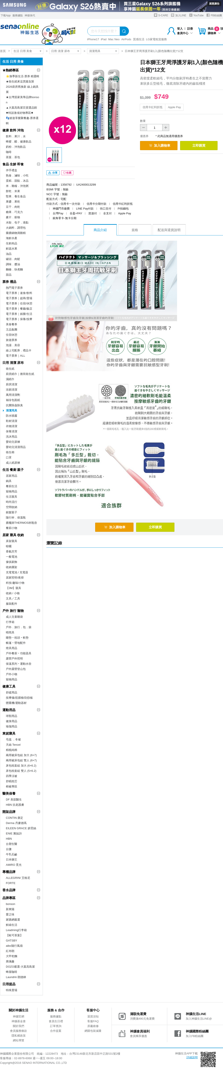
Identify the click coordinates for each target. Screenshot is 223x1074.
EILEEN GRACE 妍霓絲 (21, 828)
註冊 (190, 28)
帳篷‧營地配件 (16, 642)
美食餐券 (11, 324)
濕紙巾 (10, 379)
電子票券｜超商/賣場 (19, 298)
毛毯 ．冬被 (13, 739)
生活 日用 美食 (23, 51)
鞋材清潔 (11, 421)
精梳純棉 (11, 750)
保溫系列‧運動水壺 (18, 663)
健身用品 (11, 721)
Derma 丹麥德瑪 (16, 823)
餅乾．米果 (13, 191)
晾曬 (9, 546)
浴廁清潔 (11, 389)
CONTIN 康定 (14, 817)
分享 (52, 172)
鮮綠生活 (11, 924)
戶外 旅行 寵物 (13, 611)
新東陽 (10, 909)
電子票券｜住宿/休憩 (19, 303)
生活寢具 (11, 496)
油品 (9, 253)
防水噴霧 (11, 415)
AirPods (126, 39)
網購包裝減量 (92, 1030)
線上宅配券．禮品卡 (18, 350)
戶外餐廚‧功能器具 (18, 653)
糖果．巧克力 (14, 212)
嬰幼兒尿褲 (13, 441)
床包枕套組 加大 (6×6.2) (21, 765)
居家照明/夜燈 (15, 577)
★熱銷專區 (10, 70)
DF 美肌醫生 (14, 799)
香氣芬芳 (11, 551)
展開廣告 (214, 3)
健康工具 (8, 686)
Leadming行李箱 (16, 930)
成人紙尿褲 (13, 462)
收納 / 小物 (13, 593)
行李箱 (10, 622)
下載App (5, 15)
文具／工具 (13, 598)
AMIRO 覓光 (14, 864)
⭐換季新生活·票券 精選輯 (22, 76)
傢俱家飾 (11, 562)
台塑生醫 (11, 844)
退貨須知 (93, 1016)
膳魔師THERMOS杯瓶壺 (21, 522)
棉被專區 (11, 786)
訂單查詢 (55, 1026)
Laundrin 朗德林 (16, 977)
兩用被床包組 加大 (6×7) (21, 755)
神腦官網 (18, 1016)
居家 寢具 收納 (13, 535)
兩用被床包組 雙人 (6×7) (21, 760)
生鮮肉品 (11, 243)
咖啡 (9, 152)
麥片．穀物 (13, 217)
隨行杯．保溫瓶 (16, 517)
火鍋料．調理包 (16, 227)
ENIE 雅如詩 (14, 833)
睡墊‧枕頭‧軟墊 (17, 637)
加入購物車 (159, 145)
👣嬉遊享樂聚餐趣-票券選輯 (22, 120)
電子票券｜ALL (15, 355)
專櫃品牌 (8, 872)
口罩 (9, 457)
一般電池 (11, 556)
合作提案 (55, 1030)
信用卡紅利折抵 (152, 107)
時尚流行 (11, 501)
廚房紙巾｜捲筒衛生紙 (20, 374)
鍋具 (9, 481)
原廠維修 (93, 1026)
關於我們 (18, 1026)
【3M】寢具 (13, 588)
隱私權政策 (19, 1035)
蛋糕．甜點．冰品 (17, 180)
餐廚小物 (11, 528)
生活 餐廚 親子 (13, 470)
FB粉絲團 (214, 15)
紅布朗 (10, 951)
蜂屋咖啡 (11, 971)
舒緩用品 (11, 692)
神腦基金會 (19, 1021)
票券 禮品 (9, 282)
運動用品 (8, 710)
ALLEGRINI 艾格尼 (18, 877)
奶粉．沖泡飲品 (16, 146)
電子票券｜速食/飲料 (19, 293)
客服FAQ (93, 1021)
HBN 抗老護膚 (15, 804)
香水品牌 (8, 890)
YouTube (196, 15)
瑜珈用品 (11, 726)
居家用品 (11, 475)
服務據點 (17, 15)
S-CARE (161, 15)
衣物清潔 (11, 426)
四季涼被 (11, 776)
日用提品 (8, 984)
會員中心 (185, 33)
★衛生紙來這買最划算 (20, 81)
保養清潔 (11, 431)
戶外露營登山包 (16, 669)
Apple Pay (174, 107)
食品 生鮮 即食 (13, 164)
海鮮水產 (11, 238)
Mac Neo (114, 39)
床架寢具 (11, 541)
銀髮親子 (11, 512)
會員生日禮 (56, 1021)
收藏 (67, 172)
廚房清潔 (11, 384)
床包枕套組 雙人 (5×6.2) (21, 770)
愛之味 (10, 914)
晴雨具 (10, 632)
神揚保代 (30, 15)
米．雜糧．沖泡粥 (17, 186)
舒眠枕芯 (11, 781)
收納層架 (11, 567)
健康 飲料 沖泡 (13, 130)
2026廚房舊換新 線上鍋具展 (22, 89)
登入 (180, 28)
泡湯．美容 (13, 345)
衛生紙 (10, 368)
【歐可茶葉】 (14, 935)
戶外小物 (11, 674)
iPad (103, 39)
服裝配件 (11, 603)
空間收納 (11, 507)
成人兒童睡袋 (14, 616)
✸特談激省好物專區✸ (19, 112)
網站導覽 (18, 1040)
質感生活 (138, 39)
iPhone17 (93, 39)
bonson (10, 904)
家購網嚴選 (13, 919)
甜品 (9, 274)
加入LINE (178, 15)
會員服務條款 (18, 1030)
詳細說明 (192, 1057)
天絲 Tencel (13, 744)
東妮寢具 (8, 733)
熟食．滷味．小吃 (17, 175)
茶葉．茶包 (13, 157)
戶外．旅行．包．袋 (18, 627)
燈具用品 (11, 648)
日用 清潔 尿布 (60, 51)
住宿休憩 (11, 334)
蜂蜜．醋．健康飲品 (18, 141)
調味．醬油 (13, 264)
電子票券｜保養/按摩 (19, 319)
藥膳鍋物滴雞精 (16, 233)
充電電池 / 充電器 (17, 572)
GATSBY (11, 940)
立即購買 (198, 145)
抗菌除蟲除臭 (14, 405)
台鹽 (9, 849)
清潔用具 (94, 51)
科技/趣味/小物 (15, 582)
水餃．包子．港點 (17, 222)
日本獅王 (11, 859)
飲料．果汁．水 (16, 136)
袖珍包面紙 (13, 400)
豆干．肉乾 (13, 206)
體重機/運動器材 (16, 703)
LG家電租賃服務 (156, 39)
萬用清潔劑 (13, 394)
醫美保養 (8, 793)
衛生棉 (10, 452)
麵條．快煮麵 (14, 269)
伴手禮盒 (11, 170)
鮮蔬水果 (11, 248)
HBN (9, 838)
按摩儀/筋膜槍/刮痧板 (19, 697)
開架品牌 (8, 812)
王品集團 (11, 329)
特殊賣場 (11, 990)
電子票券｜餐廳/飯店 (19, 308)
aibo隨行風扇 (14, 945)
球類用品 (11, 716)
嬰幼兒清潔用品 (16, 447)
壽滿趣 (10, 961)
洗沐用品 (11, 436)
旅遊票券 (11, 340)
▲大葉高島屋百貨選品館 (21, 107)
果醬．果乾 (13, 201)
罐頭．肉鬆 (13, 259)
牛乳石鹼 (11, 854)
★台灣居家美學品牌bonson (22, 100)
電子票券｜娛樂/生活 (19, 313)
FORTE (10, 883)
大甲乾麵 (11, 956)
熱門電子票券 (14, 287)
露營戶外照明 (14, 658)
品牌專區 (8, 898)
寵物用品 (11, 491)
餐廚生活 (11, 486)
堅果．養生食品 (16, 196)
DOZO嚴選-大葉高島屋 (20, 966)
